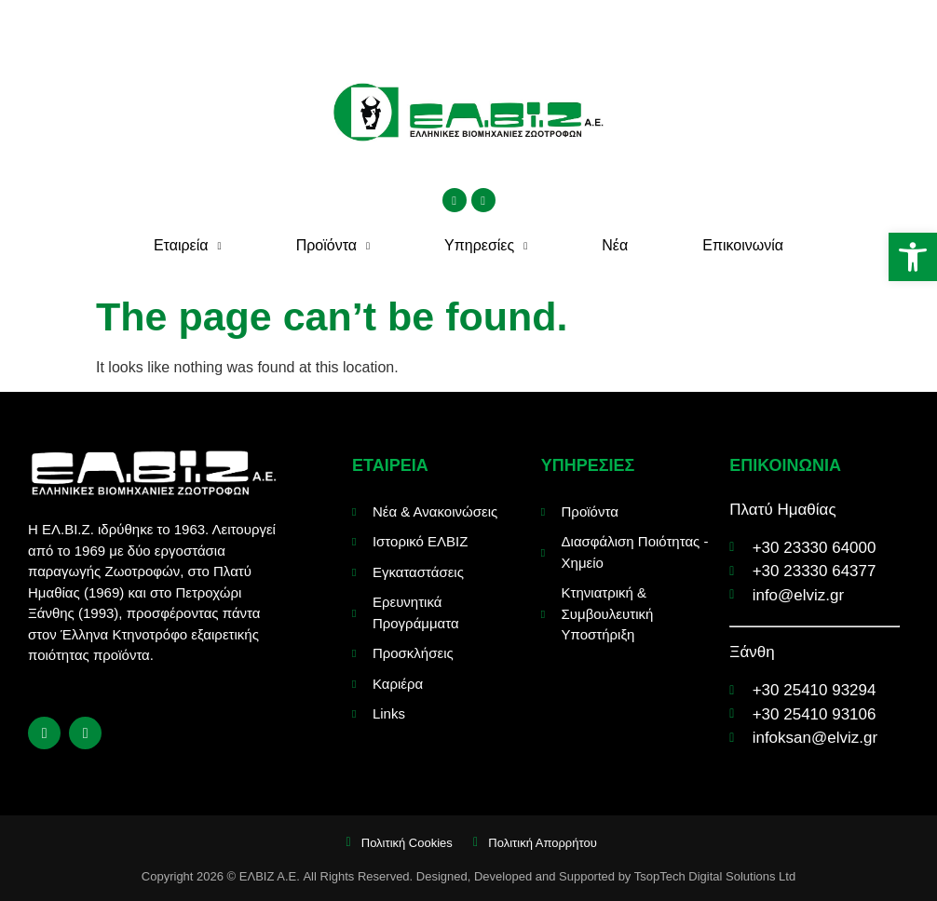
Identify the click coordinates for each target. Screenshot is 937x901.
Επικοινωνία (742, 245)
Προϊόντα (333, 246)
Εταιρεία (188, 246)
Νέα (615, 245)
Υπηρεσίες (485, 246)
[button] (913, 257)
